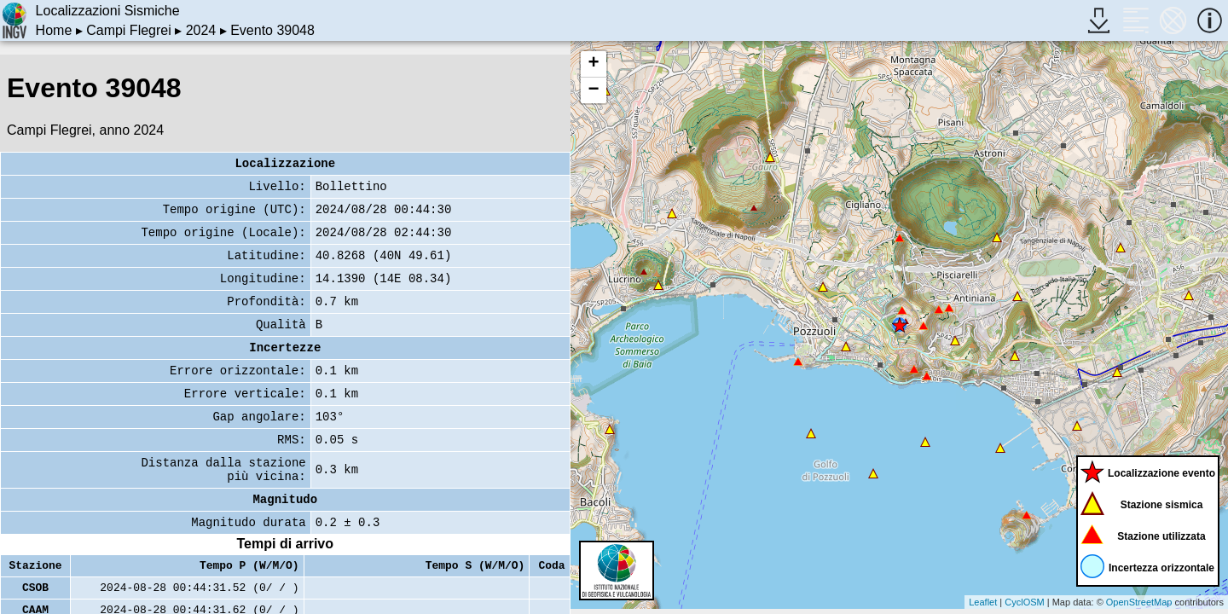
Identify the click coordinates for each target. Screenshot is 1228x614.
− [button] (593, 90)
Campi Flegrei (128, 30)
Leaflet (983, 602)
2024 (201, 30)
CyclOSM (1024, 602)
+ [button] (593, 64)
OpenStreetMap (1139, 602)
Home (54, 30)
